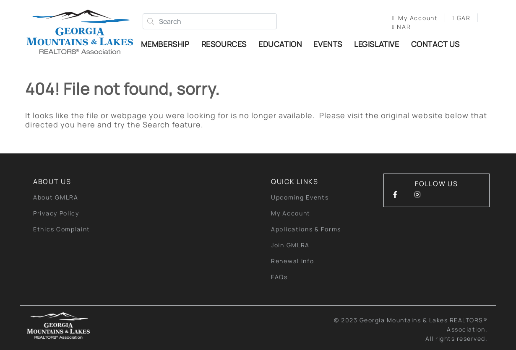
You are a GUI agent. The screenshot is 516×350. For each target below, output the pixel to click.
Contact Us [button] (435, 44)
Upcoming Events (300, 197)
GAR (461, 18)
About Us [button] (52, 181)
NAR (401, 27)
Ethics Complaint (61, 229)
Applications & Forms (306, 229)
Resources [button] (224, 44)
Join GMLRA (290, 245)
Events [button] (327, 44)
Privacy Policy (56, 213)
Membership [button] (165, 44)
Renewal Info (292, 261)
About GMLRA (55, 197)
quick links (294, 181)
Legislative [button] (376, 44)
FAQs (279, 277)
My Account (415, 18)
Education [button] (280, 44)
